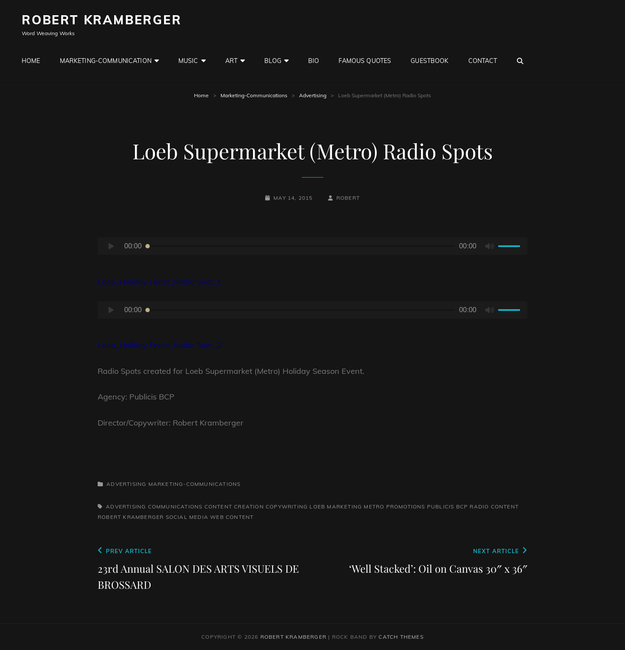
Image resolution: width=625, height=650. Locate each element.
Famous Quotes (365, 61)
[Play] (111, 246)
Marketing (344, 506)
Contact (482, 61)
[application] (312, 246)
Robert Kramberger (102, 19)
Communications (175, 506)
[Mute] (489, 246)
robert (348, 198)
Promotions (405, 506)
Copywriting (287, 506)
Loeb (317, 506)
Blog (272, 61)
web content (231, 517)
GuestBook (429, 61)
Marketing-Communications (253, 95)
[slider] (300, 246)
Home (31, 61)
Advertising (312, 95)
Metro (374, 506)
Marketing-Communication (105, 61)
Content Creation (234, 506)
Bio (313, 61)
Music (188, 61)
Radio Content (494, 506)
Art (231, 61)
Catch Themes (400, 637)
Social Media (187, 517)
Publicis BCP (447, 506)
